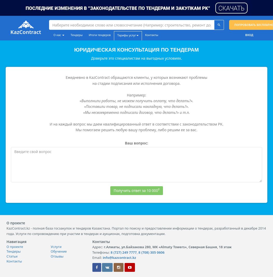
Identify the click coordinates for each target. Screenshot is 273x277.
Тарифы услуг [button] (128, 35)
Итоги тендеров (100, 35)
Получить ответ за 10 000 (137, 190)
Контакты (151, 35)
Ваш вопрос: (136, 143)
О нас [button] (58, 35)
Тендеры (77, 35)
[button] (136, 7)
